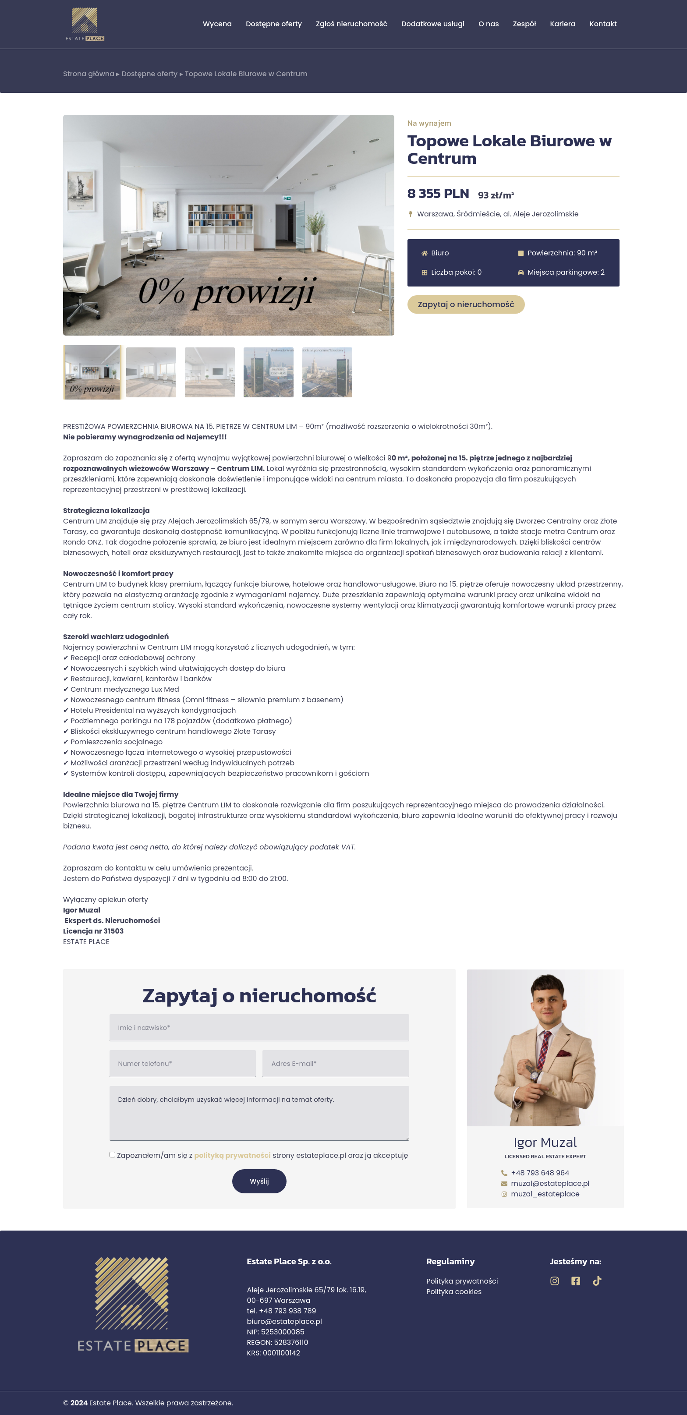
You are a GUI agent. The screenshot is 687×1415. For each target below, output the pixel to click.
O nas (488, 24)
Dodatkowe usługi (432, 24)
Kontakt (603, 24)
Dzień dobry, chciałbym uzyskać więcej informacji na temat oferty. (260, 1113)
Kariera (562, 24)
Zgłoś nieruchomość (351, 24)
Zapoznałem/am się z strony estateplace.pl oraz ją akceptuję (262, 1155)
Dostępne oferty (274, 24)
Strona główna (88, 74)
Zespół (524, 24)
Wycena (217, 24)
